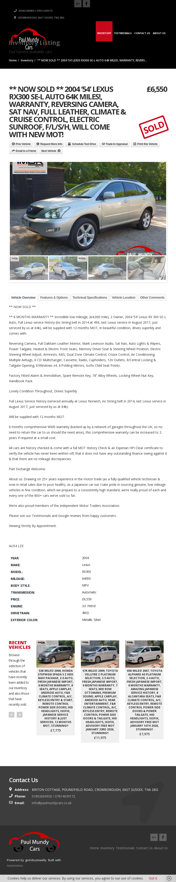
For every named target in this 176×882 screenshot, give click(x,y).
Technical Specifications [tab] (90, 297)
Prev (11, 715)
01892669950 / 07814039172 (53, 796)
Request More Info (51, 144)
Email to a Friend (26, 151)
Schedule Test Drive (84, 144)
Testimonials (123, 33)
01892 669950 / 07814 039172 (115, 10)
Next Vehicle (48, 151)
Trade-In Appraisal (116, 144)
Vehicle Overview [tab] (23, 297)
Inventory (104, 33)
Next (19, 715)
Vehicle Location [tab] (123, 297)
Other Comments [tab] (152, 297)
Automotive (15, 865)
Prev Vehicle (23, 144)
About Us (159, 33)
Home (94, 848)
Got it (153, 878)
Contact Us (142, 33)
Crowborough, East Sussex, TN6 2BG (121, 17)
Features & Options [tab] (54, 297)
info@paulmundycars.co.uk (52, 803)
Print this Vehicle (147, 144)
